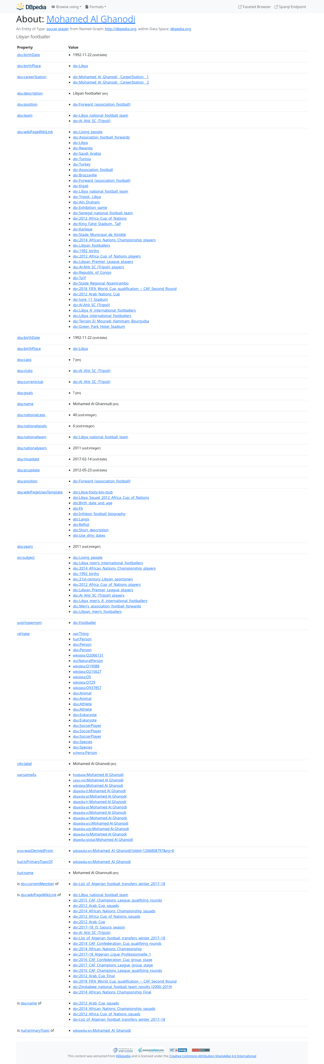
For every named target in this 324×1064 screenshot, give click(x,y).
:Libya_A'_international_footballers (104, 310)
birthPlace (29, 65)
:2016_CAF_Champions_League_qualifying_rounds (117, 970)
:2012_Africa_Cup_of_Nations (100, 218)
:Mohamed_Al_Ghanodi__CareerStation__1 (111, 76)
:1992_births (86, 250)
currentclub (30, 381)
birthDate (28, 54)
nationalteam (31, 436)
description (30, 93)
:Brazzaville (85, 175)
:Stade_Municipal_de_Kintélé (99, 234)
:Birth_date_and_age (92, 502)
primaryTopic (35, 1030)
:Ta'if (79, 277)
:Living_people (87, 131)
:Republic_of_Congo (92, 272)
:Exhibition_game (90, 207)
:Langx (81, 519)
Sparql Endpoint (290, 6)
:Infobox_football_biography (99, 513)
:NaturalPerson (88, 660)
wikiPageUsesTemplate (40, 492)
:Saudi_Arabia (87, 153)
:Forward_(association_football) (101, 104)
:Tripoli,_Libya (87, 196)
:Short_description (91, 529)
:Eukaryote (85, 714)
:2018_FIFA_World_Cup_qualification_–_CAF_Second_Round (125, 288)
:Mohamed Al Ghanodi (98, 774)
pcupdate (28, 470)
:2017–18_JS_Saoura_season (99, 927)
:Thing (81, 633)
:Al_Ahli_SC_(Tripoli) (91, 120)
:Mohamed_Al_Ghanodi (102, 861)
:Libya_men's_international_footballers (108, 562)
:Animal (82, 693)
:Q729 (84, 682)
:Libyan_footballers (91, 245)
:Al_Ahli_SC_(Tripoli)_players (98, 595)
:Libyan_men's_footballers (97, 611)
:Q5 (82, 676)
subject (26, 557)
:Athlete (82, 703)
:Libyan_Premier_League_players (103, 261)
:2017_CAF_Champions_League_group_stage (113, 965)
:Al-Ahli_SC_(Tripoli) (91, 304)
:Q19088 (86, 666)
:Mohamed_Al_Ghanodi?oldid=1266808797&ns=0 (123, 850)
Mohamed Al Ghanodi (91, 19)
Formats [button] (94, 6)
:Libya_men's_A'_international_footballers (110, 600)
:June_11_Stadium (90, 299)
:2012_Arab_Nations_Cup (96, 294)
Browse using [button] (65, 6)
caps (24, 359)
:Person (82, 639)
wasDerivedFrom (35, 850)
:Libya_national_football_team (100, 115)
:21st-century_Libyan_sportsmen (103, 579)
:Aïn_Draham (86, 202)
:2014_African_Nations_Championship (107, 948)
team (24, 115)
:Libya (80, 65)
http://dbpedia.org (120, 28)
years (25, 546)
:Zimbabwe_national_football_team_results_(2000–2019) (122, 986)
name (25, 403)
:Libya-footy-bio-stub (93, 492)
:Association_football (93, 169)
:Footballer (84, 622)
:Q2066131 (88, 655)
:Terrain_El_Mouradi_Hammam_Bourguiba (111, 321)
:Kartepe (82, 229)
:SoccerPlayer (87, 725)
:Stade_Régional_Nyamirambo (101, 283)
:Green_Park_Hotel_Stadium (99, 326)
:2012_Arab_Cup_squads (96, 905)
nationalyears (32, 447)
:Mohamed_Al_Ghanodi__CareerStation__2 (111, 82)
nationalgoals (32, 425)
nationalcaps (31, 414)
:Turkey (81, 164)
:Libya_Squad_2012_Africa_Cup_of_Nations (111, 497)
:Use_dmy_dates (89, 535)
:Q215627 (87, 671)
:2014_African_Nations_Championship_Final (112, 992)
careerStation (31, 76)
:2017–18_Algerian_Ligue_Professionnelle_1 (112, 954)
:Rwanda (83, 148)
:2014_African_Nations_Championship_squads (114, 911)
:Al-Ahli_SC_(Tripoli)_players (98, 267)
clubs (25, 370)
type (23, 633)
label (24, 763)
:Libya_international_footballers (102, 315)
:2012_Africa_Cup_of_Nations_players (107, 256)
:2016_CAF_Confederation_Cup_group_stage (112, 959)
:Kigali (80, 185)
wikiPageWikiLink (35, 131)
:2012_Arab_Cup (89, 921)
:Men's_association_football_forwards (107, 606)
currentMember (37, 883)
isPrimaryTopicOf (35, 861)
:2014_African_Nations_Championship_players (114, 239)
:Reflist (81, 524)
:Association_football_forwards (101, 137)
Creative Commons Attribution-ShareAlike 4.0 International (212, 1056)
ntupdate (28, 459)
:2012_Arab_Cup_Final (94, 975)
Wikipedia (123, 1056)
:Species (82, 741)
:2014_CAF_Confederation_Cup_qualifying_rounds (117, 943)
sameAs (26, 774)
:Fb (78, 508)
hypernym (29, 622)
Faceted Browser (254, 6)
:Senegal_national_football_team (103, 212)
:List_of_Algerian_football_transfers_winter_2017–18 (119, 883)
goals (25, 392)
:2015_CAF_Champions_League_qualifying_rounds (117, 900)
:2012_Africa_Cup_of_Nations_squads (106, 916)
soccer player (57, 28)
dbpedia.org (180, 28)
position (27, 104)
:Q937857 (87, 687)
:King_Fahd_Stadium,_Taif (97, 223)
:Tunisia (82, 158)
